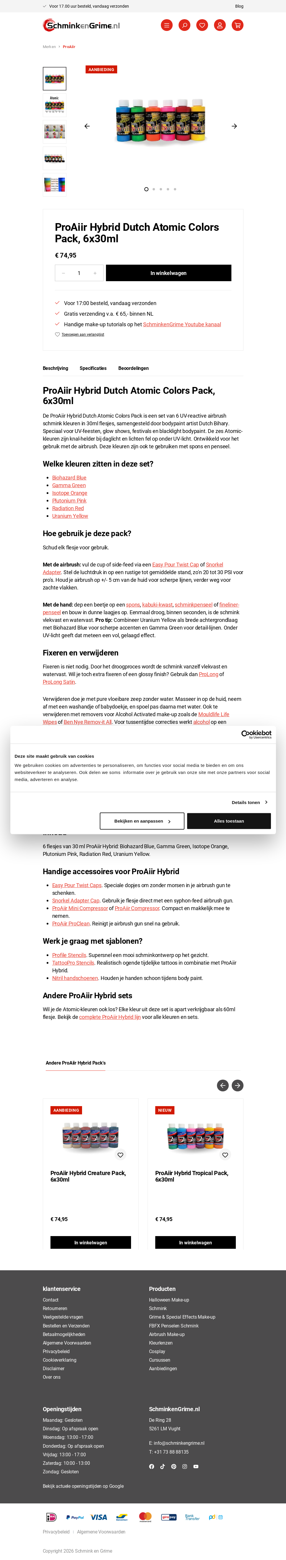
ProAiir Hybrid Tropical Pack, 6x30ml (192, 1176)
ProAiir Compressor (137, 908)
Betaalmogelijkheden (64, 1334)
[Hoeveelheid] (79, 273)
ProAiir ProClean (71, 923)
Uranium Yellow (70, 515)
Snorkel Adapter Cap (76, 900)
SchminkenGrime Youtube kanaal (182, 324)
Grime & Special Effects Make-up (182, 1317)
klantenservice (62, 1288)
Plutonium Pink (69, 500)
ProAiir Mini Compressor (80, 908)
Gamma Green (69, 485)
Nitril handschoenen (75, 977)
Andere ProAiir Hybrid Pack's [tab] (76, 1063)
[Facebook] (151, 1466)
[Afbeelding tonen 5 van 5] (175, 189)
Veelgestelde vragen (63, 1317)
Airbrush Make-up (167, 1334)
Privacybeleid (56, 1351)
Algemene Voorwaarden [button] (101, 1531)
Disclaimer (53, 1368)
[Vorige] (87, 126)
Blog (239, 6)
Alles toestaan (229, 820)
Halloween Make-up (169, 1300)
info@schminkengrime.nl (179, 1443)
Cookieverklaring (59, 1360)
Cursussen (159, 1360)
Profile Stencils (69, 954)
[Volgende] (234, 126)
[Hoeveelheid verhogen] (95, 273)
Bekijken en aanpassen (142, 820)
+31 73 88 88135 (171, 1452)
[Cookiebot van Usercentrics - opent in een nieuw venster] (246, 734)
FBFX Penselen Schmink (174, 1325)
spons (133, 604)
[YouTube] (196, 1466)
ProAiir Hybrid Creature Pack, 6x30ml (88, 1176)
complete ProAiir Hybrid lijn (110, 1016)
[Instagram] (184, 1466)
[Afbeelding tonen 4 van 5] (168, 189)
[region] (143, 129)
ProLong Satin (59, 681)
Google (116, 1486)
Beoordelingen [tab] (133, 368)
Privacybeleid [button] (56, 1531)
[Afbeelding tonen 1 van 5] (146, 189)
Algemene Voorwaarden (67, 1343)
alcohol (201, 721)
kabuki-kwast (157, 604)
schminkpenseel (193, 604)
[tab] (55, 368)
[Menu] (167, 25)
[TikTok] (162, 1466)
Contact (51, 1300)
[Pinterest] (173, 1466)
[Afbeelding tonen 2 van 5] (154, 189)
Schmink (158, 1308)
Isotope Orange (69, 492)
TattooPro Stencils (73, 962)
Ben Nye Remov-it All (88, 721)
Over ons (52, 1377)
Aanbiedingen (163, 1368)
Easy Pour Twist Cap (175, 564)
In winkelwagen (169, 272)
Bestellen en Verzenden (66, 1325)
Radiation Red (68, 508)
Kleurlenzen (161, 1343)
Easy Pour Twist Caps (77, 885)
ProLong (208, 674)
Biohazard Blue (69, 477)
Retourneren (55, 1308)
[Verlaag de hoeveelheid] (63, 273)
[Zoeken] (184, 25)
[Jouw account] (220, 25)
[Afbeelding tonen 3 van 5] (161, 189)
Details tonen (246, 802)
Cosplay (157, 1351)
